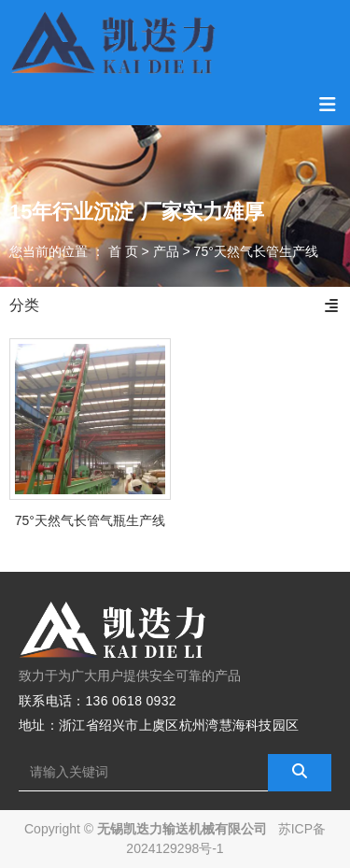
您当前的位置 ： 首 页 (75, 251)
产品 (166, 251)
